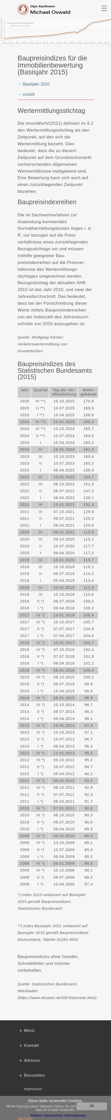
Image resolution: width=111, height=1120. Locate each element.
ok (92, 1106)
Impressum (33, 1089)
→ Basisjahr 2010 (34, 84)
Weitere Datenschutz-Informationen (58, 1115)
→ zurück (26, 94)
